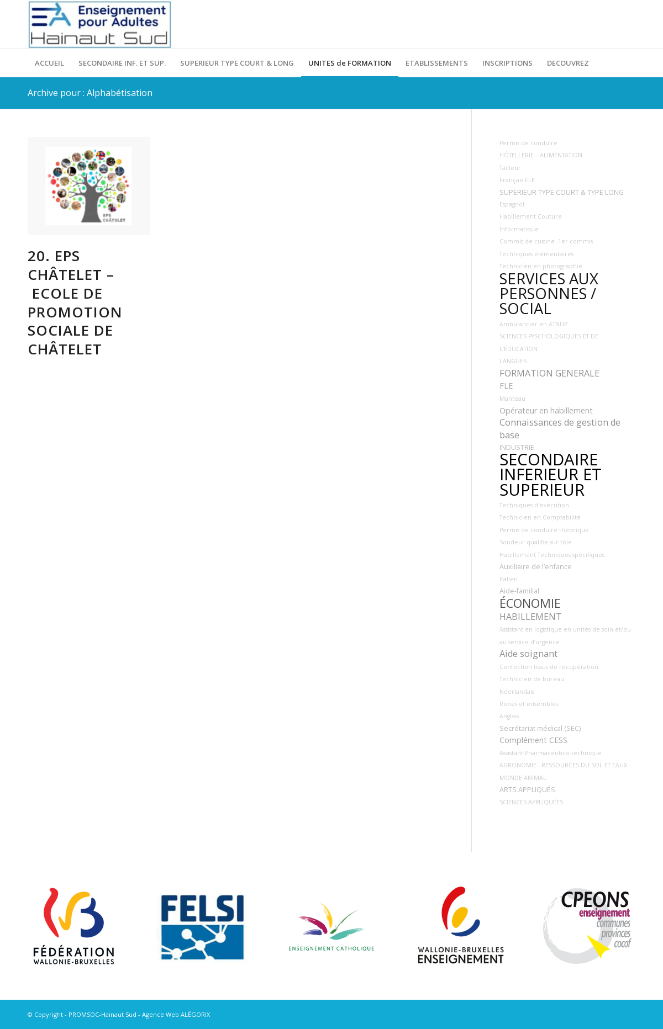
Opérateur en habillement (546, 410)
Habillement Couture (530, 216)
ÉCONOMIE (530, 603)
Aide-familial (519, 591)
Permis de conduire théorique (544, 530)
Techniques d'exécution (534, 505)
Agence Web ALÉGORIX (176, 1014)
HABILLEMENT (530, 617)
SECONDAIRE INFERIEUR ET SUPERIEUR (550, 474)
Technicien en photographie (540, 266)
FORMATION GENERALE (549, 373)
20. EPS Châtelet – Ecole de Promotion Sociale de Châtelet (75, 302)
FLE (506, 385)
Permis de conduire (528, 143)
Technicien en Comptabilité (540, 517)
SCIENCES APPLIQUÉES (531, 802)
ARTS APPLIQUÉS (527, 789)
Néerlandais (516, 692)
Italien (508, 579)
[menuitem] (49, 63)
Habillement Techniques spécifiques (551, 555)
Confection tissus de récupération (548, 667)
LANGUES (513, 361)
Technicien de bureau (531, 679)
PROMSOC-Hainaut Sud (102, 1014)
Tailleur (510, 168)
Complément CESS (533, 740)
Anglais (509, 716)
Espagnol (511, 204)
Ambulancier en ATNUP (533, 324)
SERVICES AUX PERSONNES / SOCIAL (548, 293)
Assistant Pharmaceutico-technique (550, 753)
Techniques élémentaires (536, 254)
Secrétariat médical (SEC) (540, 728)
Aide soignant (528, 654)
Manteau (512, 398)
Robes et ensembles (528, 704)
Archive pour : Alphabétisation (90, 93)
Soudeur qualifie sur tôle (535, 542)
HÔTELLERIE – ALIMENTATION (540, 155)
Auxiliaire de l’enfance (535, 566)
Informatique (519, 229)
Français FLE (517, 180)
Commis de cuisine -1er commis (546, 241)
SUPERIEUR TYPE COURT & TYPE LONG (561, 192)
